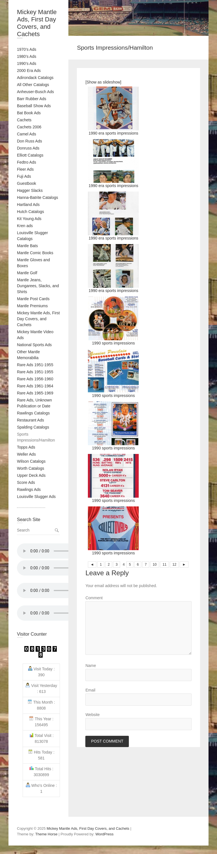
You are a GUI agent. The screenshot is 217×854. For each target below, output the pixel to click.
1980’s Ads (26, 56)
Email (90, 690)
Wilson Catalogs (31, 461)
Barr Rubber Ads (31, 98)
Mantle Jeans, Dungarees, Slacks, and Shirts (38, 286)
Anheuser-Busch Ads (35, 91)
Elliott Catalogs (30, 155)
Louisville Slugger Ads (36, 496)
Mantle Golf (27, 273)
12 (174, 565)
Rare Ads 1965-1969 (35, 393)
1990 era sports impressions (113, 111)
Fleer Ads (25, 169)
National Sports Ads (34, 345)
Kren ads (25, 225)
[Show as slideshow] (103, 82)
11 (164, 565)
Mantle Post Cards (33, 299)
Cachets (24, 120)
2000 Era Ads (29, 70)
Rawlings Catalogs (33, 413)
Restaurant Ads (30, 420)
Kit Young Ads (29, 218)
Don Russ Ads (29, 141)
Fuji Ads (24, 176)
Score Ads (26, 482)
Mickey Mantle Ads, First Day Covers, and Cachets (37, 23)
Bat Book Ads (29, 113)
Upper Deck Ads (31, 475)
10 (155, 565)
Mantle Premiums (32, 306)
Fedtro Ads (26, 162)
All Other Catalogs (33, 84)
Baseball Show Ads (34, 106)
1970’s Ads (26, 49)
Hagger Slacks (30, 190)
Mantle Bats (27, 245)
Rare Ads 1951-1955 (35, 365)
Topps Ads (26, 447)
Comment (94, 598)
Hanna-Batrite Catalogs (37, 197)
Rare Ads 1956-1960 (35, 379)
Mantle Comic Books (35, 253)
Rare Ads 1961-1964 (35, 386)
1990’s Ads (26, 63)
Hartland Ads (28, 204)
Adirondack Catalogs (35, 77)
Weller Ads (26, 454)
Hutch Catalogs (30, 211)
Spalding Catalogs (33, 427)
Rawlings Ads (29, 489)
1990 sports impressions (113, 321)
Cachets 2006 (29, 127)
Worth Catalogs (30, 468)
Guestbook (26, 183)
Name (90, 665)
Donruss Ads (28, 148)
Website (92, 714)
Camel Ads (26, 134)
